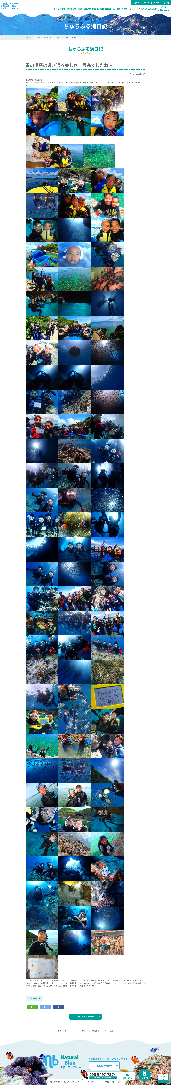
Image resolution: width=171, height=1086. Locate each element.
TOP (29, 37)
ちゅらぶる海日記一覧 (44, 37)
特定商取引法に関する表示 (102, 1031)
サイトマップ (63, 1031)
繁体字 (156, 2)
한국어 (166, 2)
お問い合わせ (108, 1066)
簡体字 (146, 2)
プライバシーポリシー (80, 1031)
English (136, 2)
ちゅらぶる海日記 (35, 998)
